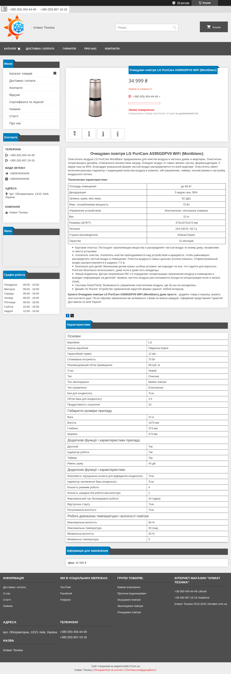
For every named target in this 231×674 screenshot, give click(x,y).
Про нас (90, 48)
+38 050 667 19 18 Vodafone (192, 597)
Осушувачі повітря (128, 599)
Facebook (66, 593)
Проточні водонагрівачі (131, 593)
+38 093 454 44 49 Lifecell (191, 591)
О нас (6, 593)
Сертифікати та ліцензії (26, 102)
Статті (13, 116)
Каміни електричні (128, 587)
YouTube (65, 587)
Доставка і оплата (40, 48)
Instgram (65, 599)
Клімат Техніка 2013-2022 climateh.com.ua (201, 603)
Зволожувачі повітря (130, 606)
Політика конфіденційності (140, 670)
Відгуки (14, 95)
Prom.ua (135, 666)
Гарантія (69, 48)
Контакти (112, 48)
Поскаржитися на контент (108, 670)
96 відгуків (183, 2)
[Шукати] (174, 27)
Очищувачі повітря (129, 612)
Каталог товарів (20, 73)
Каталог (10, 48)
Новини (14, 109)
